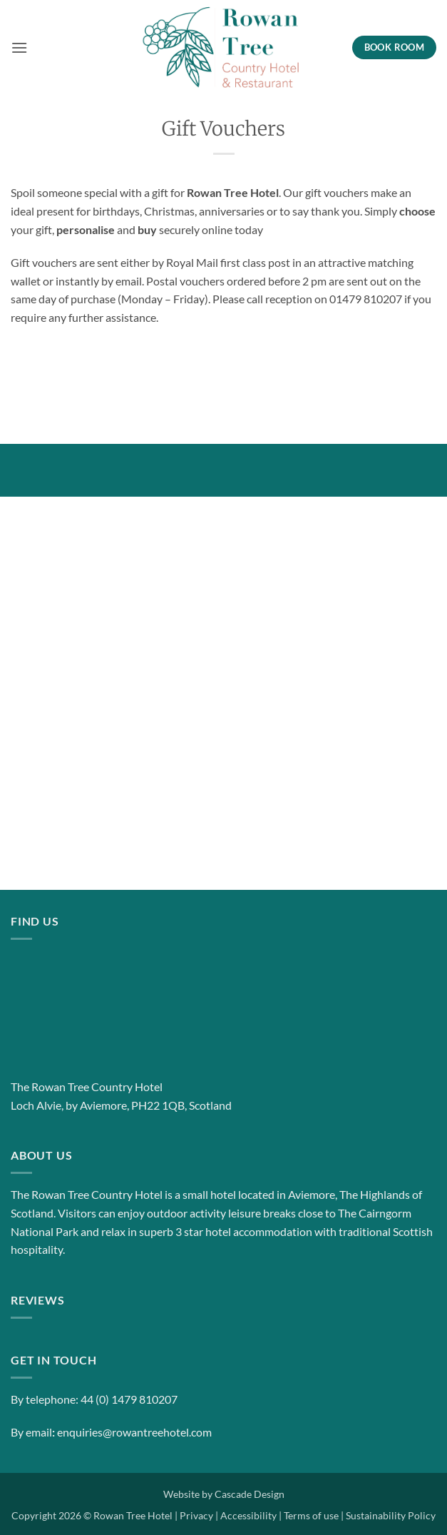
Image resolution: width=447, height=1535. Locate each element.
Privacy (196, 1515)
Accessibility (248, 1515)
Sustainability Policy (391, 1515)
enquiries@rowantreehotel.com (134, 1432)
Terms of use (311, 1515)
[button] (19, 47)
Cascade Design (249, 1494)
